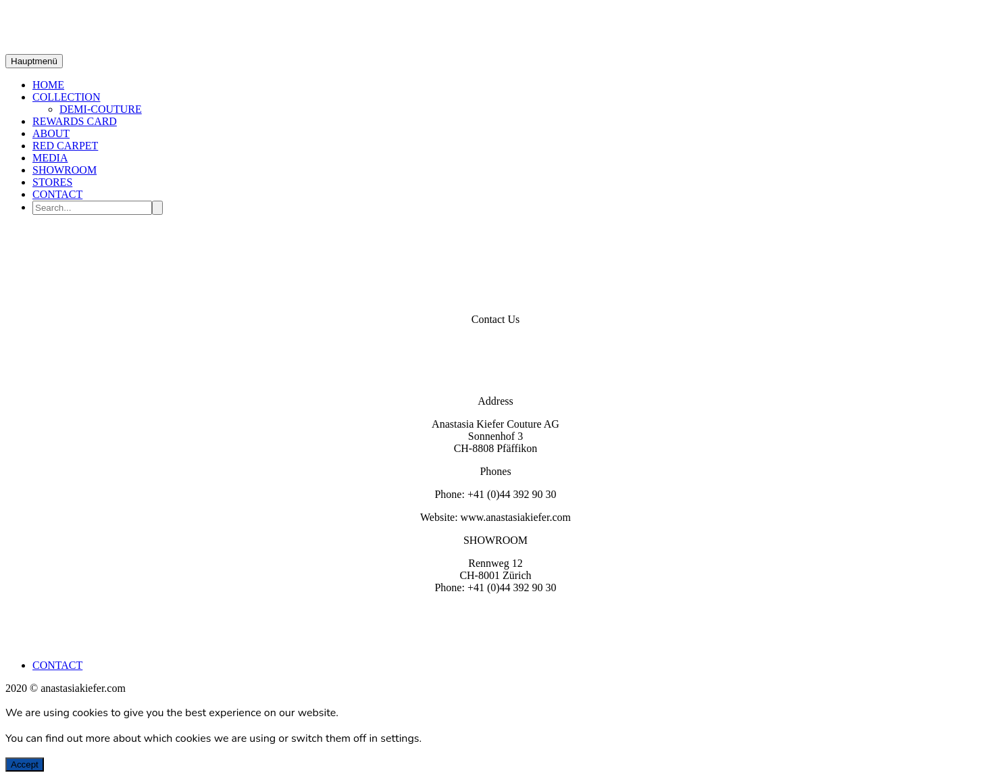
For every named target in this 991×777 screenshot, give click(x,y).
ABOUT (51, 133)
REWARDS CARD (74, 121)
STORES (52, 182)
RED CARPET (65, 145)
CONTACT (57, 194)
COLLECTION (66, 97)
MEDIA (50, 158)
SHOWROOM (64, 170)
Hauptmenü (34, 61)
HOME (48, 85)
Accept (25, 764)
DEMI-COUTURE (100, 109)
